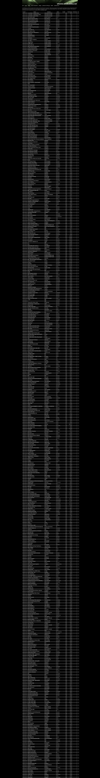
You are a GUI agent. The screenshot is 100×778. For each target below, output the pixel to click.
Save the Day (30, 79)
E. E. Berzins (47, 386)
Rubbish (29, 53)
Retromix (29, 93)
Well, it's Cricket (31, 193)
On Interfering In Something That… (34, 104)
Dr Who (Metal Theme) (32, 194)
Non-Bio (46, 216)
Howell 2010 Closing (32, 314)
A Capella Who (30, 451)
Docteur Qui (30, 205)
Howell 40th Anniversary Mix (33, 24)
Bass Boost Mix (31, 433)
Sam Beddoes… (47, 25)
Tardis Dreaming (31, 364)
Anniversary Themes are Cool (33, 165)
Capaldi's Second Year (32, 64)
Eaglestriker (46, 158)
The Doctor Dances (31, 128)
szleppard (46, 393)
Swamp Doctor (30, 417)
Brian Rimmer (47, 18)
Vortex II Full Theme (31, 222)
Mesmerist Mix (30, 92)
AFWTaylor (46, 202)
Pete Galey (46, 33)
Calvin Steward (47, 341)
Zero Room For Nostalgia (33, 150)
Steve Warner (47, 245)
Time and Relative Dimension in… (34, 248)
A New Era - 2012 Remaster (33, 201)
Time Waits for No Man (32, 67)
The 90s (29, 414)
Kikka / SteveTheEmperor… (49, 220)
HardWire (46, 168)
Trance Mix (30, 323)
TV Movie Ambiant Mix (32, 454)
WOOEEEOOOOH (31, 35)
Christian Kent (47, 20)
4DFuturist (46, 385)
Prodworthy (46, 176)
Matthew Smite (30, 296)
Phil (45, 36)
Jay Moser (46, 411)
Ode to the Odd (31, 402)
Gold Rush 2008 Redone (32, 409)
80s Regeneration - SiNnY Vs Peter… (35, 356)
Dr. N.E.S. (29, 415)
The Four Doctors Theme (32, 368)
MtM (45, 227)
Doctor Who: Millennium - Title (34, 121)
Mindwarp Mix (30, 305)
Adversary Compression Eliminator (35, 378)
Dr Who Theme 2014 (32, 69)
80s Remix (30, 458)
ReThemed (30, 428)
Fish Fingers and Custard (33, 229)
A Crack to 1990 (31, 278)
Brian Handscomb (48, 397)
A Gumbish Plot (31, 68)
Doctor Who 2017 (31, 197)
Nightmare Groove (31, 464)
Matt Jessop (46, 193)
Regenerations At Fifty (32, 111)
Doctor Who (30, 403)
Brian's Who (30, 397)
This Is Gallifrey (31, 182)
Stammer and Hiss (31, 133)
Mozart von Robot (47, 298)
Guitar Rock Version (32, 219)
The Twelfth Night (31, 295)
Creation (29, 461)
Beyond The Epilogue (48, 194)
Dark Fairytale (30, 342)
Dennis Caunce (47, 17)
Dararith (46, 39)
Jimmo (45, 428)
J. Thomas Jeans (47, 436)
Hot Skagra (46, 35)
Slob (45, 367)
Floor (45, 461)
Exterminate (30, 421)
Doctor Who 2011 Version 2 (33, 313)
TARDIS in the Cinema (32, 105)
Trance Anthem (31, 276)
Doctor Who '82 (31, 29)
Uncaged (29, 28)
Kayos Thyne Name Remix (33, 266)
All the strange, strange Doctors (34, 237)
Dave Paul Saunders (48, 276)
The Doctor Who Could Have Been (34, 350)
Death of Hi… (47, 321)
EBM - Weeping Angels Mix (33, 190)
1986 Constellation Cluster (33, 20)
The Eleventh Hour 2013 (32, 164)
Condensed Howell (31, 87)
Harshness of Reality (32, 287)
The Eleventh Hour (31, 317)
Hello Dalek (30, 213)
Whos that (30, 110)
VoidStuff (46, 126)
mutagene (46, 357)
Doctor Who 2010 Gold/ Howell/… (34, 269)
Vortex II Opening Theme (32, 223)
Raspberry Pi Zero (31, 36)
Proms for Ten (30, 58)
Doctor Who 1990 (31, 377)
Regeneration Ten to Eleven (33, 255)
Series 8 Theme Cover (32, 76)
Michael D (46, 154)
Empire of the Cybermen (32, 134)
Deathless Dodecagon (48, 447)
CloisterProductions (48, 72)
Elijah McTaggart (47, 186)
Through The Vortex (31, 283)
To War (29, 299)
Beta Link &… (47, 402)
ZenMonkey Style (31, 170)
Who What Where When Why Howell (35, 337)
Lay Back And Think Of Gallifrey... (34, 312)
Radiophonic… (47, 249)
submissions (56, 5)
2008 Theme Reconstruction (33, 442)
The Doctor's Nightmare (32, 251)
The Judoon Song (31, 427)
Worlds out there (31, 116)
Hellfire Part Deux (31, 103)
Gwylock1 (46, 61)
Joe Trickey (46, 133)
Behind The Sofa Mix (32, 265)
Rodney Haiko (47, 170)
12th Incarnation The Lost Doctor (34, 367)
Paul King (46, 400)
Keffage (29, 460)
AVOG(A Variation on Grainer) (33, 144)
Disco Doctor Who (31, 17)
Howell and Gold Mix (32, 445)
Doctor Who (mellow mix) (33, 119)
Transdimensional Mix (32, 212)
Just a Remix (30, 331)
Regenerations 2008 (31, 418)
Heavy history (30, 107)
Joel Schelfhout (47, 46)
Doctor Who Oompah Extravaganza (35, 425)
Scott (45, 47)
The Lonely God (31, 281)
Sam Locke (46, 24)
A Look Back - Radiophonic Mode (34, 14)
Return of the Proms (32, 183)
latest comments (34, 5)
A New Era (30, 366)
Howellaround (30, 209)
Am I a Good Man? (31, 85)
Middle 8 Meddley (31, 422)
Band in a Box (30, 467)
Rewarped (30, 177)
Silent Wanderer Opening (33, 152)
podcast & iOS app (46, 5)
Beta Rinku (46, 379)
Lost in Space (30, 130)
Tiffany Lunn (30, 352)
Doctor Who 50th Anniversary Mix (34, 115)
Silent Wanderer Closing (32, 151)
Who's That (30, 270)
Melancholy (30, 33)
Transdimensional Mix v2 (32, 168)
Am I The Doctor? (31, 204)
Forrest (45, 74)
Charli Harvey (47, 21)
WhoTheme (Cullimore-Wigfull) (34, 435)
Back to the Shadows (32, 215)
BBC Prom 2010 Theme (32, 274)
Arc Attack (30, 407)
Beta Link (46, 377)
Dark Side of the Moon (32, 146)
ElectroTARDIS (30, 227)
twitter (52, 5)
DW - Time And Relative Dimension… (35, 259)
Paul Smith (46, 82)
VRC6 (29, 83)
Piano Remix (30, 436)
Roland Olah (46, 198)
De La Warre (30, 240)
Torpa (45, 114)
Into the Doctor (30, 80)
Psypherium (46, 450)
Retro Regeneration (31, 78)
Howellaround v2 (31, 465)
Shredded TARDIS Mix (32, 440)
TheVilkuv (46, 148)
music (26, 5)
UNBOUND (30, 157)
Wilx (28, 375)
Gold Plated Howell (31, 260)
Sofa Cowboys (47, 389)
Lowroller (46, 446)
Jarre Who (30, 40)
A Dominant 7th (31, 184)
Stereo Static (47, 417)
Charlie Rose (47, 180)
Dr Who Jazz (30, 43)
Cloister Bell (30, 148)
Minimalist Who (31, 140)
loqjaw (45, 241)
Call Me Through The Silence (33, 224)
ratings (40, 5)
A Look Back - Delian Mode (33, 15)
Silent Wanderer (31, 173)
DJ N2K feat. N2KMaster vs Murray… (35, 363)
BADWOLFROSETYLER (49, 224)
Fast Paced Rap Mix (31, 291)
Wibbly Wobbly (31, 252)
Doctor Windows (31, 132)
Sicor (45, 335)
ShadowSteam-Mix (31, 371)
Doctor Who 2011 (31, 319)
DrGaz (45, 425)
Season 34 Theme (31, 62)
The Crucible (30, 216)
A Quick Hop (30, 74)
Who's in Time (30, 231)
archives (42, 9)
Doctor (29, 159)
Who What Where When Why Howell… (35, 334)
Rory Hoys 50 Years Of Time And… (34, 108)
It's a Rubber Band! (31, 230)
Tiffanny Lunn (47, 352)
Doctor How (30, 25)
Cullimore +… (47, 435)
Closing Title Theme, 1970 (33, 302)
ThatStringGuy (47, 338)
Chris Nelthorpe (47, 29)
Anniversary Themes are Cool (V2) (34, 158)
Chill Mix (29, 309)
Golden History (31, 175)
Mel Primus (46, 382)
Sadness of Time (31, 335)
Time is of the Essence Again (33, 112)
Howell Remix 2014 (31, 75)
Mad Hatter (46, 456)
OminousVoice (47, 89)
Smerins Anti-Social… (48, 306)
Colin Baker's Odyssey (32, 39)
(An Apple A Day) (31, 353)
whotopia (46, 439)
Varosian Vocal (30, 154)
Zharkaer (46, 83)
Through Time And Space (33, 339)
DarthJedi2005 (47, 453)
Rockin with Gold (31, 411)
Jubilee (29, 404)
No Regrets (30, 389)
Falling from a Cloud (32, 166)
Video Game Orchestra (48, 421)
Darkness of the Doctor (32, 359)
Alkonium (46, 339)
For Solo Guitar (31, 361)
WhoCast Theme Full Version (33, 381)
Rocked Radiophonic (32, 420)
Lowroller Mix (30, 446)
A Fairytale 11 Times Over (33, 292)
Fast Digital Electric (31, 450)
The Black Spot (47, 463)
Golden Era (30, 60)
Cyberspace (30, 310)
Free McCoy (30, 206)
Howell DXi (30, 438)
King (45, 128)
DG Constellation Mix (32, 90)
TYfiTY (45, 144)
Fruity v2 (29, 195)
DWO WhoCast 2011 (32, 233)
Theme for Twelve (31, 86)
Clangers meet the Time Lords (34, 332)
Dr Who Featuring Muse (32, 47)
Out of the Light (31, 155)
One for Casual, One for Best (33, 447)
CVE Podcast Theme (32, 161)
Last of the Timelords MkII (33, 343)
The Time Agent (47, 110)
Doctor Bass (30, 54)
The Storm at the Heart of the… (34, 325)
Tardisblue (46, 96)
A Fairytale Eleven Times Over (33, 258)
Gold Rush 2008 (31, 443)
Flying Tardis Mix (31, 386)
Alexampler (46, 399)
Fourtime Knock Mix (32, 202)
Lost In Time (30, 238)
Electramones (47, 410)
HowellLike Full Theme (32, 226)
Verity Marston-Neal (48, 13)
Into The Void (30, 51)
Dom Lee (46, 129)
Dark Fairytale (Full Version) (33, 330)
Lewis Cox (46, 206)
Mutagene (46, 68)
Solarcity (46, 273)
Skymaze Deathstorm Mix (33, 18)
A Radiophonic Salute (32, 94)
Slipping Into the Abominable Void (34, 169)
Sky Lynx (46, 231)
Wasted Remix (30, 355)
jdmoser (46, 230)
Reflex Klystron (31, 393)
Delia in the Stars (31, 72)
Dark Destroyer (47, 112)
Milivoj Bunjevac (47, 458)
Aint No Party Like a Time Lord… (34, 100)
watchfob (46, 280)
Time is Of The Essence (32, 137)
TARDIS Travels (31, 457)
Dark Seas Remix (31, 320)
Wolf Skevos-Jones (48, 310)
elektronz (46, 433)
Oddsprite (46, 464)
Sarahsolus (46, 371)
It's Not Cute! (30, 71)
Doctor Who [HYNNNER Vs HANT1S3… (35, 406)
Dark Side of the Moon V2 (33, 126)
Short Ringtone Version (32, 273)
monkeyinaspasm (47, 182)
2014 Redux (30, 57)
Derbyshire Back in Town (32, 49)
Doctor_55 (46, 440)
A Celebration (30, 439)
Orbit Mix (29, 324)
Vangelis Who (30, 42)
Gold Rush (30, 449)
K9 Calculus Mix (31, 388)
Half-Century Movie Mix (32, 136)
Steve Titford (47, 420)
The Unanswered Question (33, 21)
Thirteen (29, 89)
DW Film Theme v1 (31, 400)
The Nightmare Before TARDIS (34, 61)
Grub (45, 248)
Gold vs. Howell (31, 453)
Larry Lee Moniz (47, 115)
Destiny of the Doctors (32, 22)
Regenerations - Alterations (33, 456)
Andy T (45, 422)
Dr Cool (29, 262)
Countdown (30, 38)
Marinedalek (46, 101)
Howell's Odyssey (31, 101)
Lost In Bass (30, 143)
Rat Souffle (46, 92)
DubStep (29, 374)
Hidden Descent (31, 284)
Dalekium (46, 56)
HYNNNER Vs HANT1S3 (49, 406)
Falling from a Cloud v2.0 (33, 141)
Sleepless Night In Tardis (32, 469)
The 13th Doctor (31, 349)
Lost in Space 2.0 (31, 118)
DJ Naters (46, 374)
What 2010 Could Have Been (33, 327)
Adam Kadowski (47, 54)
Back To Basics (31, 468)
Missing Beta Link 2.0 (32, 391)
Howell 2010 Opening (32, 316)
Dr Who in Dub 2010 (31, 306)
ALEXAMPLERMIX (31, 399)
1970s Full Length (31, 294)
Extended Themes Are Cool (33, 247)
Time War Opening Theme (33, 125)
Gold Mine (30, 263)
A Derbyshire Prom (31, 123)
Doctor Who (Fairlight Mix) (33, 122)
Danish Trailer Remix (32, 256)
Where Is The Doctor (32, 172)
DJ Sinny (46, 356)
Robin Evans (47, 155)
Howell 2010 (30, 346)
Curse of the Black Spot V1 (33, 234)
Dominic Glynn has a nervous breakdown (36, 139)
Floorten (46, 404)
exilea (45, 395)
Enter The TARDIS (31, 129)
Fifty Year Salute (31, 97)
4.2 (28, 242)
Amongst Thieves (31, 384)
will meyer (46, 361)
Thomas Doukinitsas (48, 291)
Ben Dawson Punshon (48, 86)
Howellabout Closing (32, 176)
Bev (45, 213)
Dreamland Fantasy (48, 119)
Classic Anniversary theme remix (34, 147)
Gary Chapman (47, 53)
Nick (45, 111)
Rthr (45, 270)
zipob (45, 303)
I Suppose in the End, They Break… (35, 188)
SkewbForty (46, 28)
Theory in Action (31, 56)
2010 (28, 338)
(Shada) (29, 345)
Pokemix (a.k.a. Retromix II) (33, 32)
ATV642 (45, 238)
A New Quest (30, 98)
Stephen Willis (47, 267)
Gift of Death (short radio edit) (33, 348)
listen (29, 5)
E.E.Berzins (46, 415)
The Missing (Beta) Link (32, 413)
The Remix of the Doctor (32, 50)
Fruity (29, 208)
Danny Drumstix (31, 396)
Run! (28, 244)
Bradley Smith (47, 50)
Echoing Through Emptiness (33, 200)
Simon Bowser (47, 22)
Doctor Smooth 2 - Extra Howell (34, 82)
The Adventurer (31, 463)
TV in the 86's (30, 220)
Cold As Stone (30, 277)
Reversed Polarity (31, 424)
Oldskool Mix (30, 341)
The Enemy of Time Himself (33, 180)
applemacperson (47, 32)
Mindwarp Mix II (31, 179)
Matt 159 (46, 348)
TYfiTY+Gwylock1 (47, 139)
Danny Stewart (47, 90)
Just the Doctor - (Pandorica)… (34, 303)
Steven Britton (47, 38)
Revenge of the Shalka (32, 162)
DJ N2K (45, 266)
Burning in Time (31, 370)
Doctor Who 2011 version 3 (33, 245)
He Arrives (30, 186)
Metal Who (30, 395)
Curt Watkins (47, 60)
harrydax (46, 467)
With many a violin (31, 31)
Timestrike (30, 385)
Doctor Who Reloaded (32, 382)
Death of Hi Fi (30, 321)
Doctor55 (46, 454)
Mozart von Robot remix (32, 298)
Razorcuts (30, 432)
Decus (45, 190)
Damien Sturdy (47, 201)
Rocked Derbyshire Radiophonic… (34, 249)
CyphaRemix (30, 191)
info (23, 5)
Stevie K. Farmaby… (48, 265)
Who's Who (30, 328)
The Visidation (30, 357)
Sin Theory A (47, 122)
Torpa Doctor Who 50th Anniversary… (35, 114)
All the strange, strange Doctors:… (34, 211)
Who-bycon (30, 285)
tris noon (46, 345)
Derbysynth (30, 187)
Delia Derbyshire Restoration (33, 46)
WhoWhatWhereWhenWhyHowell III (35, 288)
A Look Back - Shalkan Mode (33, 13)
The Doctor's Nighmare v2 (33, 241)
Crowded (29, 429)
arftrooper (46, 31)
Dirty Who (30, 198)
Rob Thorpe (46, 69)
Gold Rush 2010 (31, 267)
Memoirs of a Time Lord (32, 280)
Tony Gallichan (47, 209)
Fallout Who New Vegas (32, 96)
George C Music (47, 40)
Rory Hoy (46, 108)
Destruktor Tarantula (32, 431)
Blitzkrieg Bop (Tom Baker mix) (34, 410)
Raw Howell (30, 379)
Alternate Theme (31, 392)
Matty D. (46, 392)
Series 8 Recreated (31, 65)
